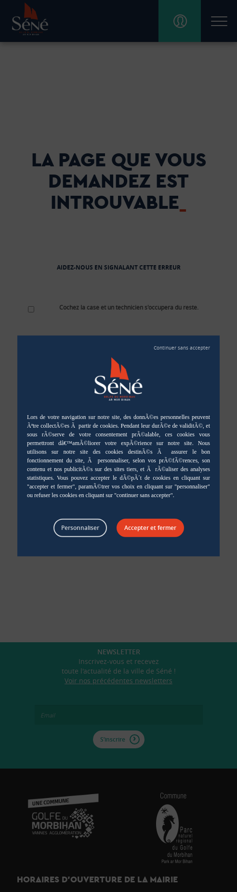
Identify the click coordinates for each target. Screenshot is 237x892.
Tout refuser (182, 348)
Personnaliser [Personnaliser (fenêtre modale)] (80, 528)
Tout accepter (150, 528)
